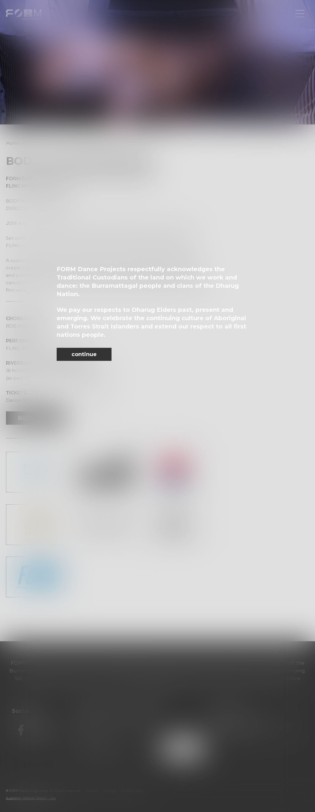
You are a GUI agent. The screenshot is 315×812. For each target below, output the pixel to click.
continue (84, 354)
